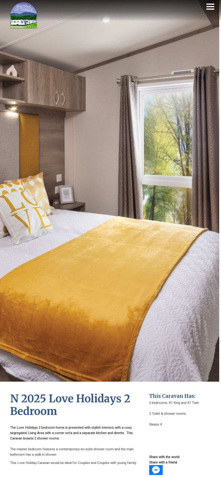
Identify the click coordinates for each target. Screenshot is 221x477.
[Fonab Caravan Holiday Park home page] (23, 27)
